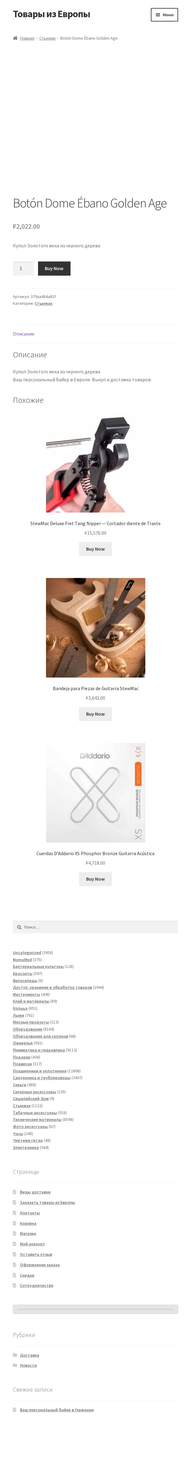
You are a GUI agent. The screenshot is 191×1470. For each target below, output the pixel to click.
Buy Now (54, 309)
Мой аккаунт (32, 1284)
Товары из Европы (51, 14)
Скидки (27, 1316)
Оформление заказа (40, 1305)
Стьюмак (47, 38)
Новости (28, 1406)
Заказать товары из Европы (47, 1243)
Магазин (28, 1274)
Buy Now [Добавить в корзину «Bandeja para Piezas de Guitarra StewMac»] (95, 755)
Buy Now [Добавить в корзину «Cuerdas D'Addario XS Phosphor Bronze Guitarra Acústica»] (95, 920)
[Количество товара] (23, 309)
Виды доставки (35, 1233)
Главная (27, 38)
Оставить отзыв (36, 1295)
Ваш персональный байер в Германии (57, 1450)
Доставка (29, 1396)
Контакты (30, 1253)
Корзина (28, 1264)
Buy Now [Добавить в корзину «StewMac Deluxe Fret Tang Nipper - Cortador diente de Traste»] (95, 590)
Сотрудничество (36, 1326)
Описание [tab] (23, 374)
